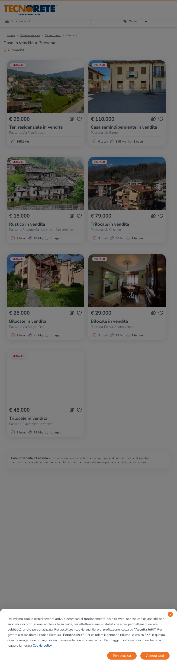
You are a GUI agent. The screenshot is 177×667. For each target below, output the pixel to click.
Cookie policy (42, 645)
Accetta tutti (155, 656)
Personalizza (122, 656)
